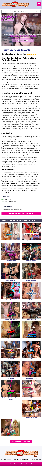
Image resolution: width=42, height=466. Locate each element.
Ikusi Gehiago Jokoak (21, 442)
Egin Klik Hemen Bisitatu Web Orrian (21, 213)
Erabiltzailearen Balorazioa (13, 54)
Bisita (21, 464)
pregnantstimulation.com (7, 52)
